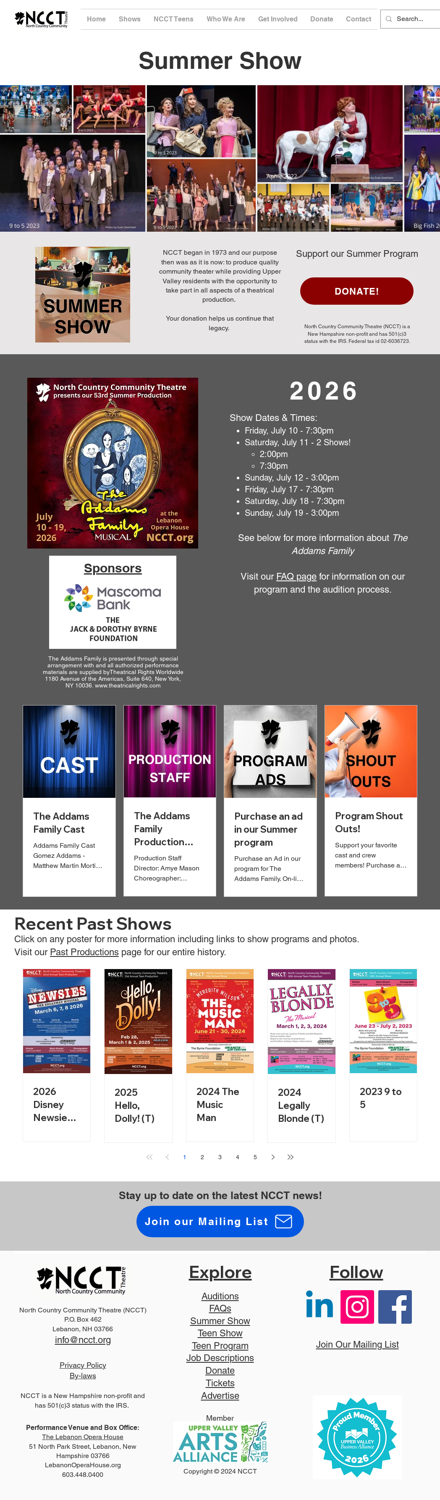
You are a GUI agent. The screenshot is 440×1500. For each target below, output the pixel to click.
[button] (130, 19)
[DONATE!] (357, 291)
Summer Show (220, 1321)
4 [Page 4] (237, 1157)
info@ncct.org (83, 1340)
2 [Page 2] (202, 1157)
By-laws (83, 1375)
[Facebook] (395, 1307)
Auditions (220, 1296)
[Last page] (290, 1157)
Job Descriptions (220, 1358)
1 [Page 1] (184, 1157)
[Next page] (272, 1157)
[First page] (149, 1157)
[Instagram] (357, 1307)
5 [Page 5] (255, 1157)
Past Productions (84, 952)
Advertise (220, 1395)
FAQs (220, 1308)
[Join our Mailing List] (220, 1221)
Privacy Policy (83, 1365)
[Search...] (416, 19)
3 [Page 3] (220, 1157)
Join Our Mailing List (357, 1344)
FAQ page (296, 576)
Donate (220, 1370)
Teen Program (220, 1346)
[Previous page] (167, 1157)
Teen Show (220, 1333)
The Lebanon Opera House (82, 1437)
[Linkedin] (319, 1307)
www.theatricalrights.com (128, 685)
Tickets (220, 1383)
